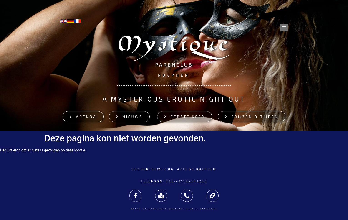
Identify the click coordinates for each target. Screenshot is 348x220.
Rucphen (174, 75)
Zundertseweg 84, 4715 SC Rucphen (174, 169)
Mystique (174, 46)
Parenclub (174, 65)
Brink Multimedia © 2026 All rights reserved (174, 208)
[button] (284, 27)
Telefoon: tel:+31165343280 (174, 181)
